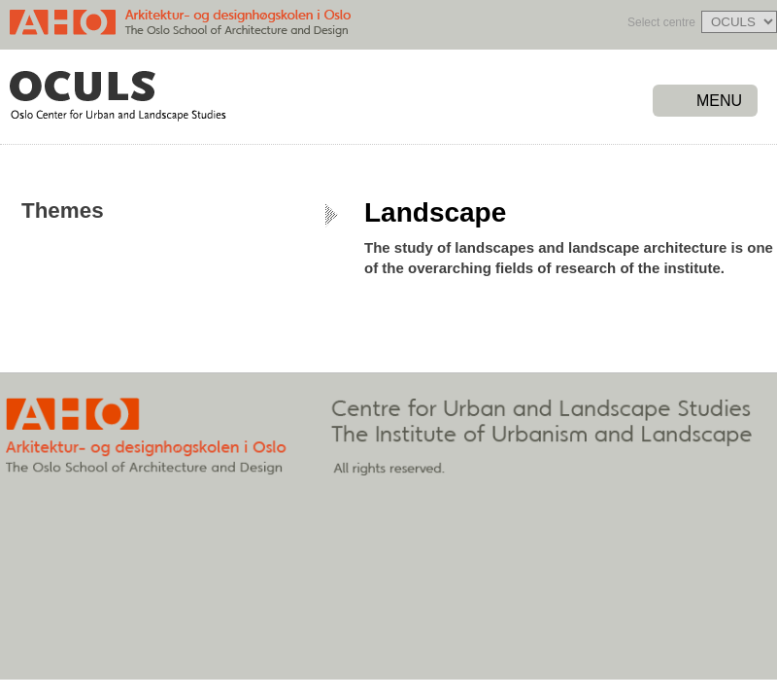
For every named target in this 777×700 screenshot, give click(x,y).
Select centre (661, 22)
